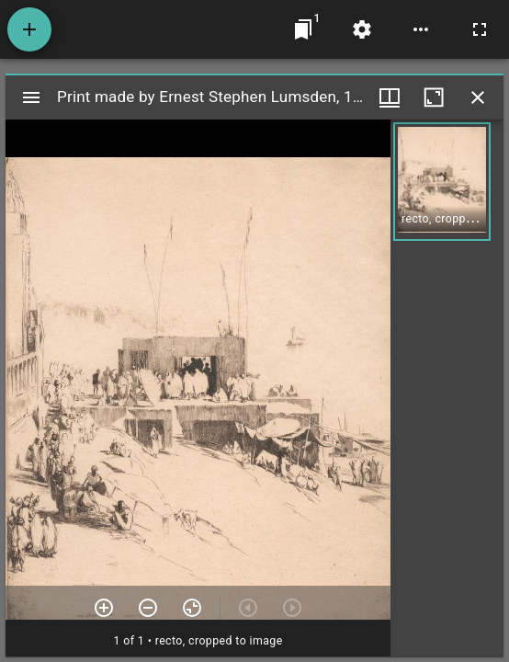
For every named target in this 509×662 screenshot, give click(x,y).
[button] (442, 181)
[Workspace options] (421, 29)
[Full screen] (480, 29)
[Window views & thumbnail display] (390, 97)
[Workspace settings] (362, 29)
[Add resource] (29, 29)
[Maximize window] (434, 97)
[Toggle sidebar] (31, 97)
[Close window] (478, 97)
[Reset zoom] (192, 608)
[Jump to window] (303, 29)
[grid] (446, 388)
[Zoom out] (148, 608)
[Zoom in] (104, 608)
